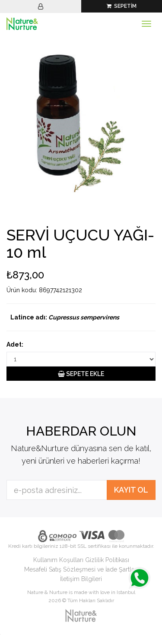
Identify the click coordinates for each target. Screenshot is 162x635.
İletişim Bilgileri (81, 578)
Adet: (14, 344)
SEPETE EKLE (81, 373)
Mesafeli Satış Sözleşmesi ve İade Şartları (81, 569)
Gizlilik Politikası (107, 559)
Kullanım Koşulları (58, 559)
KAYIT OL (131, 489)
